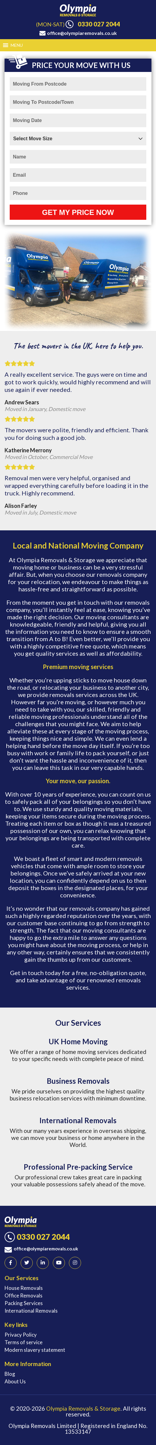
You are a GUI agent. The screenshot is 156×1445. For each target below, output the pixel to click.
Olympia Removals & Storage (83, 1408)
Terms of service (23, 1342)
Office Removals (23, 1295)
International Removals (31, 1310)
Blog (10, 1374)
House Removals (24, 1288)
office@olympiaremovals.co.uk (82, 33)
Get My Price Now (78, 212)
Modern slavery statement (35, 1350)
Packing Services (24, 1303)
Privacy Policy (21, 1334)
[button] (17, 45)
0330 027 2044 (99, 24)
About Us (15, 1381)
